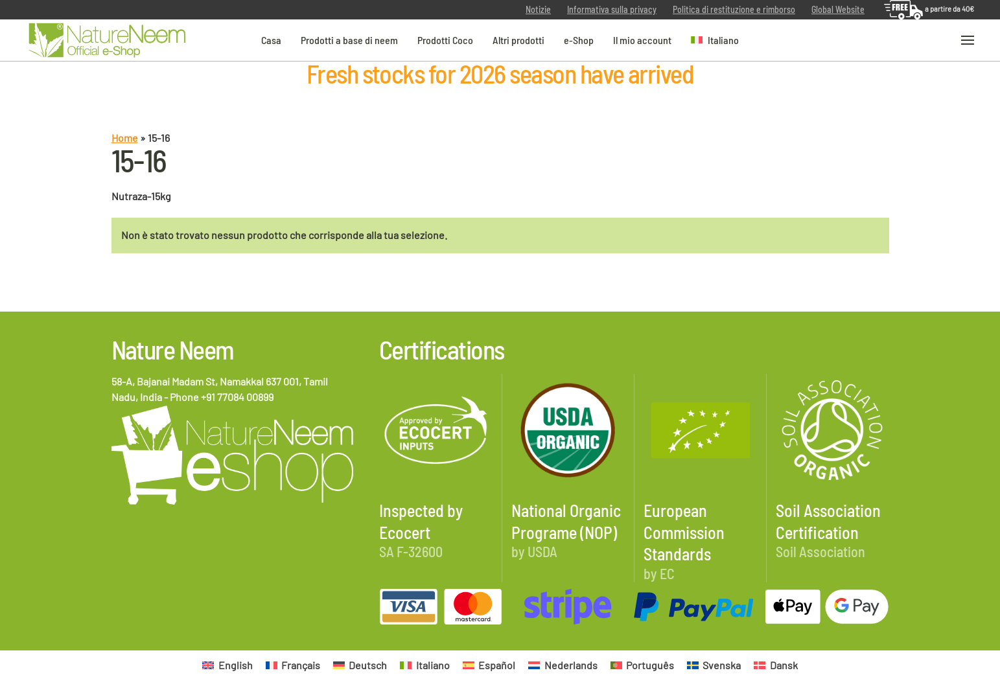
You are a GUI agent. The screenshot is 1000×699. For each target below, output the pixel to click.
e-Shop (579, 39)
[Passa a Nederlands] (562, 665)
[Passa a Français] (293, 665)
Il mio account (642, 39)
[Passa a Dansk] (775, 665)
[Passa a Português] (642, 665)
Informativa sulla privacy (612, 9)
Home (124, 138)
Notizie (538, 9)
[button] (715, 40)
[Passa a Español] (489, 665)
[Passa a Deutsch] (360, 665)
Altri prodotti (518, 39)
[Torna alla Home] (107, 40)
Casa (271, 39)
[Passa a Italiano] (424, 665)
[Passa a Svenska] (713, 665)
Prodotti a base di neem (349, 39)
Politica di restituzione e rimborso (734, 9)
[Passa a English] (227, 665)
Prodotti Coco (445, 39)
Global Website (838, 9)
